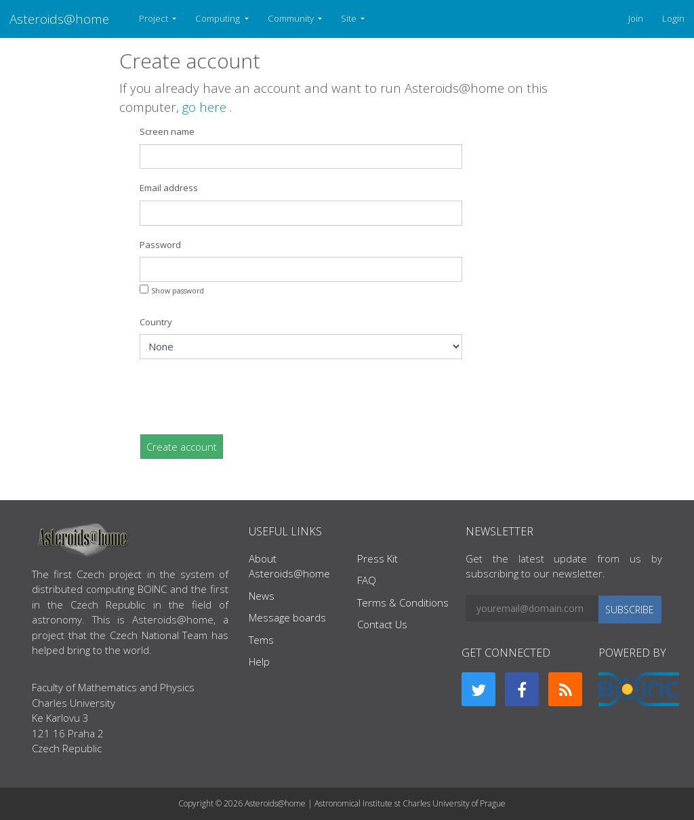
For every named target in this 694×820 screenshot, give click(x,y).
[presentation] (243, 396)
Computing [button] (218, 18)
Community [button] (292, 18)
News (261, 595)
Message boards (287, 617)
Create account (181, 446)
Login (673, 18)
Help (259, 661)
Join (635, 18)
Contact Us (382, 624)
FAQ (366, 580)
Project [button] (154, 18)
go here (206, 106)
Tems (261, 640)
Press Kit (377, 558)
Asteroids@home (59, 18)
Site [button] (350, 18)
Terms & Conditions (403, 602)
